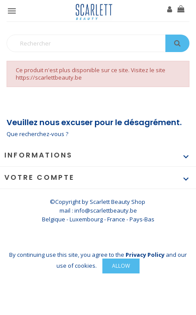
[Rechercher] (98, 43)
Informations (38, 155)
